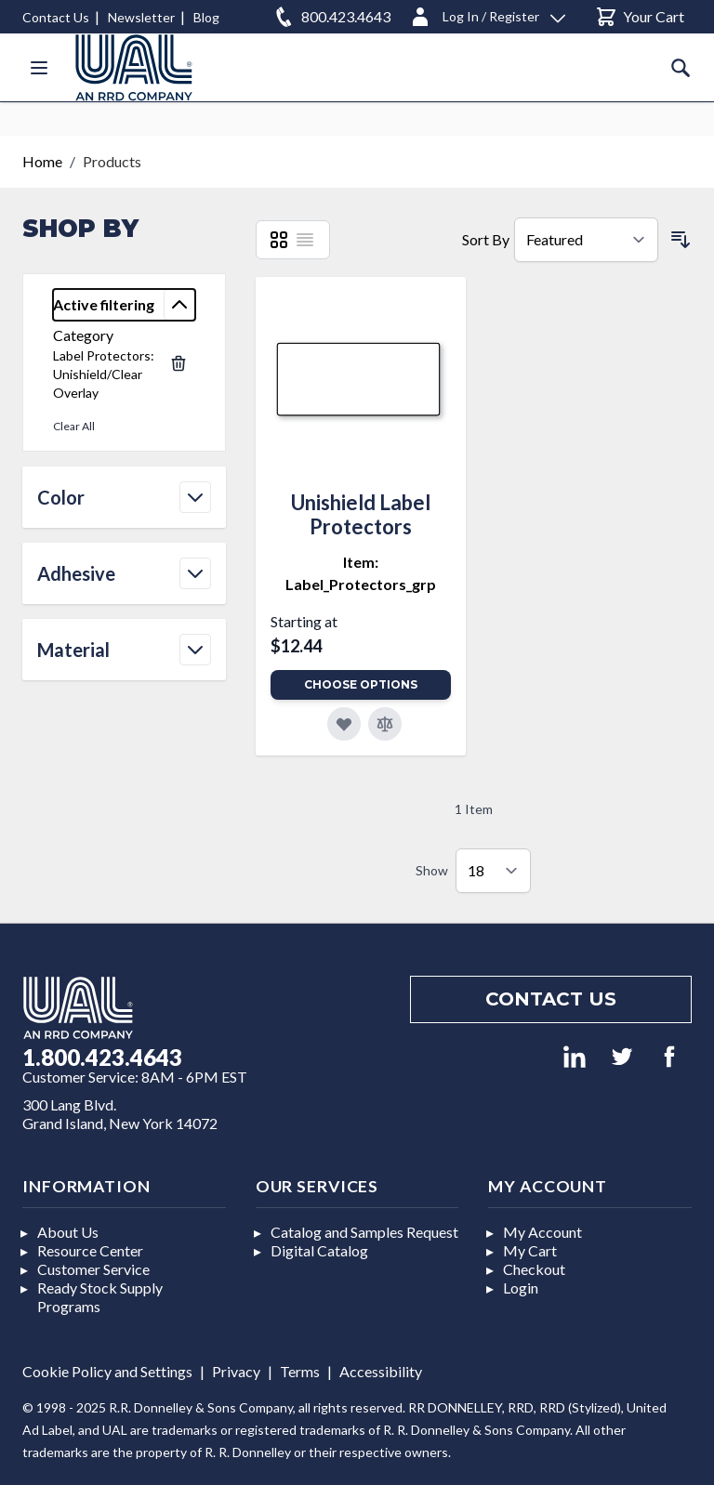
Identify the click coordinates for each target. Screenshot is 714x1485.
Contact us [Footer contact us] (550, 999)
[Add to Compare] (385, 724)
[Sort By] (586, 239)
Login (520, 1287)
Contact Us (55, 17)
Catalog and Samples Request (364, 1232)
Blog (206, 17)
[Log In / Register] (487, 13)
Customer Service (93, 1269)
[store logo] (133, 67)
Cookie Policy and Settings (107, 1371)
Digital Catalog (319, 1250)
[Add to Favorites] (344, 724)
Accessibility (380, 1371)
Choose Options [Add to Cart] (360, 684)
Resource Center (90, 1250)
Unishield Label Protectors (360, 514)
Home (42, 161)
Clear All (74, 426)
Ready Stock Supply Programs (100, 1297)
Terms (300, 1371)
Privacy (236, 1371)
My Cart (530, 1250)
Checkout (534, 1269)
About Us (68, 1232)
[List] (305, 240)
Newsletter (141, 17)
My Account (542, 1232)
